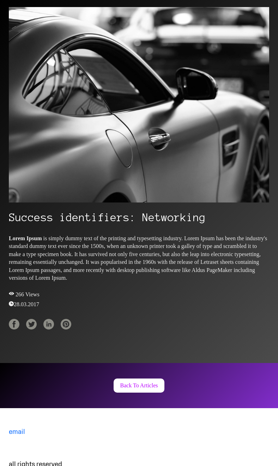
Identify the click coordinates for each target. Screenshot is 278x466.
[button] (139, 386)
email (17, 432)
